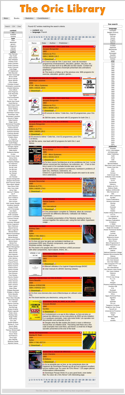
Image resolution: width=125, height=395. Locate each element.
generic (13, 44)
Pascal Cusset (13, 260)
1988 (113, 82)
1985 (113, 76)
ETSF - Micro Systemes (113, 196)
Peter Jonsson (13, 285)
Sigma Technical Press (113, 296)
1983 (113, 73)
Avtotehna (113, 162)
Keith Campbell (13, 215)
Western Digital (113, 317)
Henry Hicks (13, 158)
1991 (113, 88)
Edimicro (113, 184)
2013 (113, 129)
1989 (113, 84)
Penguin (113, 283)
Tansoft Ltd (113, 309)
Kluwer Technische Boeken (113, 230)
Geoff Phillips (13, 143)
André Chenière (13, 63)
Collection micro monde (113, 177)
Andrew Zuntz (13, 62)
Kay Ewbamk (13, 213)
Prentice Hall (113, 286)
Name (34, 43)
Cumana (113, 179)
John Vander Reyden (13, 203)
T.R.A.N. (113, 303)
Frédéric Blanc (13, 137)
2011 (113, 125)
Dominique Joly (13, 115)
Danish (113, 38)
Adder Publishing (113, 154)
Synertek (113, 302)
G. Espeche (13, 139)
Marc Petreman (13, 226)
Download (50, 59)
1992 (113, 90)
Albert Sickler (13, 58)
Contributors (43, 18)
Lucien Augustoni (13, 224)
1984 (113, 74)
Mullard (113, 247)
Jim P (13, 194)
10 (52, 37)
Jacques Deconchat (13, 181)
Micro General (113, 239)
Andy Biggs (13, 69)
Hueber (113, 211)
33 (79, 39)
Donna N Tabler (13, 118)
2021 (113, 144)
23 (45, 39)
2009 (113, 122)
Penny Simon (13, 279)
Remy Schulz (13, 305)
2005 (113, 114)
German (113, 36)
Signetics (113, 298)
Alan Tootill (13, 56)
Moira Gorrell (13, 253)
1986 (113, 78)
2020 (113, 142)
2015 (113, 133)
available (13, 34)
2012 (113, 127)
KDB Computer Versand (113, 226)
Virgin (113, 315)
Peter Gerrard (13, 281)
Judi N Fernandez (13, 209)
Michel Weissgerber (13, 247)
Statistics (29, 18)
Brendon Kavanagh (13, 75)
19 (83, 37)
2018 (113, 139)
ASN (113, 160)
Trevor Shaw (13, 334)
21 (90, 37)
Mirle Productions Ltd (113, 245)
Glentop (113, 203)
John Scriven (13, 202)
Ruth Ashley (13, 319)
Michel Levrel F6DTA (13, 239)
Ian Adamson (13, 164)
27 (59, 39)
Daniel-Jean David (13, 101)
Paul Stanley (13, 275)
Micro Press (113, 241)
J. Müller (113, 224)
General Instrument (113, 201)
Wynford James (13, 343)
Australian (113, 31)
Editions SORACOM (113, 190)
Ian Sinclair (13, 171)
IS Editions (113, 222)
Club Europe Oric (113, 175)
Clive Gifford (13, 90)
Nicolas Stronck (13, 256)
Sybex (113, 300)
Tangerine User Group (113, 307)
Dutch (113, 51)
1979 (113, 65)
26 (55, 39)
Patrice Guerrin (13, 266)
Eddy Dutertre (13, 120)
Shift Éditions (113, 292)
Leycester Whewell (13, 222)
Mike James (13, 251)
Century (113, 173)
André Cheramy (13, 65)
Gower (113, 205)
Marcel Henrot (13, 228)
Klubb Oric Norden (113, 228)
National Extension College (113, 252)
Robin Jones (13, 313)
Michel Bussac (13, 237)
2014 (113, 131)
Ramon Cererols (13, 304)
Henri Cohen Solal (13, 156)
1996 (113, 97)
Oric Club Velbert (113, 262)
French (113, 44)
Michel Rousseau (13, 245)
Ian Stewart (13, 173)
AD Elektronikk (113, 152)
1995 (113, 95)
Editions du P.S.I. (113, 186)
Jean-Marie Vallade (13, 184)
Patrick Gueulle (13, 270)
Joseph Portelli (13, 207)
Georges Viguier (13, 147)
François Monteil (13, 133)
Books (16, 18)
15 (69, 37)
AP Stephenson (13, 71)
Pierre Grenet (13, 296)
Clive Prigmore (13, 92)
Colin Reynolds (13, 94)
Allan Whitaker (13, 60)
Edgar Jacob (13, 122)
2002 (113, 108)
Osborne (113, 273)
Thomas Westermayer (13, 330)
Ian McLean (13, 169)
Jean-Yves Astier (13, 188)
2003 (113, 110)
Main (6, 18)
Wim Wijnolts (13, 340)
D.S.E (113, 181)
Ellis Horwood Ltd (113, 192)
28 (62, 39)
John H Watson (13, 198)
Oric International (113, 268)
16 (73, 37)
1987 (113, 80)
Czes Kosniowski (13, 98)
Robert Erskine (13, 309)
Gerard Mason (13, 149)
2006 (113, 116)
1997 (113, 99)
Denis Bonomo (13, 107)
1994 (113, 93)
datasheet (13, 42)
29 (66, 39)
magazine (13, 46)
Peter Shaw (13, 288)
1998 (113, 101)
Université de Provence (113, 311)
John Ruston (13, 200)
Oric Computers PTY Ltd (113, 264)
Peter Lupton (13, 287)
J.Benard (13, 175)
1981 (113, 69)
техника (113, 320)
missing (13, 36)
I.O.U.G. (113, 215)
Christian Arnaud (13, 84)
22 (94, 37)
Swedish (113, 55)
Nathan (113, 251)
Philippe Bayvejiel (13, 290)
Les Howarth (13, 220)
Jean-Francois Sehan (13, 183)
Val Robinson (13, 336)
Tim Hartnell (13, 332)
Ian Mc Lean (13, 167)
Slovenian (113, 57)
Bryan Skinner (13, 81)
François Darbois (13, 130)
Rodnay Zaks (13, 315)
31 (73, 39)
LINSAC (113, 232)
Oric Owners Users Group (113, 269)
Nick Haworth (13, 254)
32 (76, 39)
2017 (113, 137)
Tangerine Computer (113, 305)
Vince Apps (13, 338)
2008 (113, 120)
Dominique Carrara (13, 113)
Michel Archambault (13, 234)
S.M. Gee (13, 321)
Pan (113, 281)
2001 (113, 107)
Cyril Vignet (13, 96)
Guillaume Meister (13, 152)
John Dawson (13, 196)
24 (48, 39)
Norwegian (113, 53)
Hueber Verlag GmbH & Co (113, 213)
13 (62, 37)
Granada (113, 148)
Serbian (113, 59)
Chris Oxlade (13, 82)
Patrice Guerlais (13, 264)
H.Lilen (13, 154)
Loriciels (113, 234)
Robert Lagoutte (13, 311)
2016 (113, 135)
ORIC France (113, 266)
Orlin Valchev (13, 258)
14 (66, 37)
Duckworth (113, 182)
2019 (113, 141)
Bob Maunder (13, 73)
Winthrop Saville (13, 341)
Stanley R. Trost (13, 324)
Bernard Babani (113, 164)
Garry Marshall (13, 141)
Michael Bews (13, 232)
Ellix (113, 194)
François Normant (13, 132)
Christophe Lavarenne (13, 86)
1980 (113, 67)
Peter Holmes (13, 283)
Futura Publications (113, 200)
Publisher (63, 43)
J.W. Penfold (13, 177)
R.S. (113, 288)
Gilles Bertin (13, 150)
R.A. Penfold (13, 302)
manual (13, 48)
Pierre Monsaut (13, 300)
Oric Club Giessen (113, 260)
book (13, 40)
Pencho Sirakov (13, 277)
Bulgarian (113, 34)
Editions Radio (113, 188)
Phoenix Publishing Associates (113, 285)
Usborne (113, 313)
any (13, 33)
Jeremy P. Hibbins (13, 192)
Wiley (113, 319)
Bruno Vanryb (13, 79)
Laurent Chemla (13, 219)
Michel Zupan (13, 249)
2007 (113, 118)
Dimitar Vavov (13, 111)
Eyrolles (113, 198)
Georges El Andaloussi (13, 145)
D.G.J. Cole (13, 99)
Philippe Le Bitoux (13, 292)
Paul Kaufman (13, 271)
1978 (113, 63)
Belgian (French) (113, 32)
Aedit (113, 156)
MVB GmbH (113, 249)
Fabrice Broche (13, 128)
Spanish (113, 42)
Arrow (113, 158)
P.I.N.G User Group (113, 277)
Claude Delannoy (13, 88)
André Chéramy (13, 67)
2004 (113, 112)
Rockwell (113, 290)
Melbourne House (113, 237)
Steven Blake (13, 326)
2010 (113, 124)
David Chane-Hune (13, 105)
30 (69, 39)
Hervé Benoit (13, 160)
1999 (113, 103)
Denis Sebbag (13, 109)
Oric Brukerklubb (113, 258)
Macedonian (113, 49)
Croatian (113, 46)
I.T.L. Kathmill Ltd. (113, 217)
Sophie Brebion (13, 322)
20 (87, 37)
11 (56, 37)
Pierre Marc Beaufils (13, 298)
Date (44, 43)
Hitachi (113, 209)
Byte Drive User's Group (113, 165)
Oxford (113, 275)
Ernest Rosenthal (13, 126)
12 (59, 37)
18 (80, 37)
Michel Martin (13, 241)
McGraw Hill (113, 235)
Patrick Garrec (13, 268)
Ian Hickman (13, 166)
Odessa (113, 256)
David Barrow (13, 103)
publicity (13, 50)
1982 (113, 71)
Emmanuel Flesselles (13, 124)
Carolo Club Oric (113, 167)
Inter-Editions (113, 218)
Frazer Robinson (13, 135)
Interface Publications (113, 220)
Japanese (113, 48)
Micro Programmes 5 (113, 243)
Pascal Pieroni (13, 262)
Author (52, 43)
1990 (113, 86)
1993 (113, 91)
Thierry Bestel (13, 328)
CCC (113, 169)
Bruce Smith (13, 77)
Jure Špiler (13, 211)
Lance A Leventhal (13, 217)
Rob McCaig (13, 307)
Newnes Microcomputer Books (113, 254)
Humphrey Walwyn (13, 162)
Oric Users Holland (113, 271)
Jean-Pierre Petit (13, 186)
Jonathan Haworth (13, 205)
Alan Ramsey (13, 54)
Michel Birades (13, 236)
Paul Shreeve (13, 273)
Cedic (113, 171)
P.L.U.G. (113, 279)
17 (76, 37)
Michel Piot (13, 243)
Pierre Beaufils (13, 294)
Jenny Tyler (13, 190)
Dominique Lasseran (13, 116)
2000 (113, 105)
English (113, 40)
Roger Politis (13, 317)
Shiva (113, 294)
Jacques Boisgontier (13, 179)
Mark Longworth (13, 230)
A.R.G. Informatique (113, 150)
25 (52, 39)
